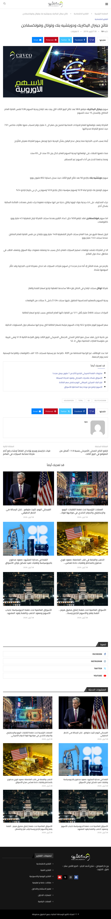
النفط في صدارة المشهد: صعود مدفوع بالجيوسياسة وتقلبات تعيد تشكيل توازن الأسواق (28, 561)
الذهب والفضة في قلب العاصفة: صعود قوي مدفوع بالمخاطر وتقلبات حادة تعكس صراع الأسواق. (30, 781)
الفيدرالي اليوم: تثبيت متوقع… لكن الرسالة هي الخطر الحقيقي (28, 511)
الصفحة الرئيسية (101, 13)
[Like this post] (91, 40)
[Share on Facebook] (80, 40)
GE (89, 400)
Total (80, 400)
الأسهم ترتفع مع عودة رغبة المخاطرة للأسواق (83, 387)
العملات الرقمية (44, 901)
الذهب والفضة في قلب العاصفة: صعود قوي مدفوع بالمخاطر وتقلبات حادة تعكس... (82, 561)
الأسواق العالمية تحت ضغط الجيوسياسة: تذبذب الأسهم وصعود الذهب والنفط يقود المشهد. (28, 611)
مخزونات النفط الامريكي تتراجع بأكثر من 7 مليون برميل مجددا (77, 373)
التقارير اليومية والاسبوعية (40, 876)
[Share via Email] (37, 40)
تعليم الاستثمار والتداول (41, 888)
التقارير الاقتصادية (81, 13)
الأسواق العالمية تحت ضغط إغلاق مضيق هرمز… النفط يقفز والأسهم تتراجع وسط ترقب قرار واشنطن (29, 827)
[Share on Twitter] (65, 40)
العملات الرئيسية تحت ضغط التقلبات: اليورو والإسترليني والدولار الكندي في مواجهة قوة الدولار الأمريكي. (29, 734)
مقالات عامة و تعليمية (41, 882)
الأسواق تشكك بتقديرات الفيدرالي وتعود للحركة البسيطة (79, 378)
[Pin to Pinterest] (51, 40)
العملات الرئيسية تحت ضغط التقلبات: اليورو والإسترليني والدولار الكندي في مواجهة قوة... (82, 511)
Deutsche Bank (100, 400)
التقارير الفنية (45, 870)
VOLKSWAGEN (69, 400)
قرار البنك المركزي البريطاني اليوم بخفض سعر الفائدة (80, 382)
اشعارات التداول (44, 895)
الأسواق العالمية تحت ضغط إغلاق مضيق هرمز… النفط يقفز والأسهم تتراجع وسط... (82, 611)
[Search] (4, 4)
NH (102, 31)
